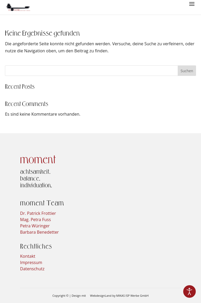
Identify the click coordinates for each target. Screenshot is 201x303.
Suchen (187, 70)
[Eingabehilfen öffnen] (189, 291)
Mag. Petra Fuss (35, 219)
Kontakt (27, 256)
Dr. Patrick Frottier (38, 213)
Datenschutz (32, 269)
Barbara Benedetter (39, 232)
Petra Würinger (35, 226)
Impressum (31, 262)
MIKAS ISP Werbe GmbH (132, 296)
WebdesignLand (101, 296)
